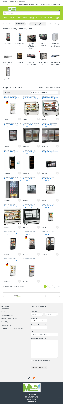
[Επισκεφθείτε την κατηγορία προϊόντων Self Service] (8, 38)
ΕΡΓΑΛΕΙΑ (43, 17)
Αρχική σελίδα (7, 24)
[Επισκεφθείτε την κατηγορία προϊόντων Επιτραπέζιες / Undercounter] (55, 40)
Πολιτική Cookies (6, 325)
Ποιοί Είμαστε (5, 308)
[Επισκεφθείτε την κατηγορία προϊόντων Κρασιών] (19, 57)
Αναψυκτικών (7, 123)
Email (32, 332)
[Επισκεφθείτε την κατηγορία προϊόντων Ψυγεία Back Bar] (43, 58)
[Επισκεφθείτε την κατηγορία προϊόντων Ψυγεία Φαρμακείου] (8, 74)
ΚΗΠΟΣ (37, 17)
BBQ (19, 17)
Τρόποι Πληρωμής (6, 321)
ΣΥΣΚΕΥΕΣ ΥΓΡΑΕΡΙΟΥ (31, 18)
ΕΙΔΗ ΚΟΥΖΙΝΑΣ (20, 24)
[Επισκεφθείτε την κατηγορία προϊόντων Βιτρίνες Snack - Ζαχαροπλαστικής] (31, 40)
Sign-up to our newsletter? (41, 360)
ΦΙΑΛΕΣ (50, 17)
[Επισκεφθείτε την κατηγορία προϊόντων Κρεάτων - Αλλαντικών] (31, 58)
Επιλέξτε (34, 318)
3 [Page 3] (51, 286)
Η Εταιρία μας (12, 1)
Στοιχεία (34, 311)
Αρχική (5, 1)
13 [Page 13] (58, 286)
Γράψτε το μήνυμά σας (39, 338)
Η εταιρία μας (56, 4)
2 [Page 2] (48, 286)
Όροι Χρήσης (4, 312)
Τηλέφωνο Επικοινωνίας (39, 325)
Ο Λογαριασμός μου (45, 4)
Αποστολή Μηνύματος (39, 367)
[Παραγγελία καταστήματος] (44, 92)
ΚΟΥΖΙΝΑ (12, 17)
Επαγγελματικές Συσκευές (38, 24)
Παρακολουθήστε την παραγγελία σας (27, 4)
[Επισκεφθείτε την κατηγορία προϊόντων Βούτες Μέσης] (43, 39)
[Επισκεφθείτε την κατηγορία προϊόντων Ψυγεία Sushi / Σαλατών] (55, 58)
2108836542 (31, 401)
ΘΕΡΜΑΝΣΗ (6, 17)
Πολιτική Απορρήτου (6, 315)
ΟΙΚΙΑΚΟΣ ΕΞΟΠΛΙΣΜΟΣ (56, 18)
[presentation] (59, 296)
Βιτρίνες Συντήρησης (9, 96)
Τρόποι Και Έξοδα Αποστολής (9, 318)
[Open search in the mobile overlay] (31, 13)
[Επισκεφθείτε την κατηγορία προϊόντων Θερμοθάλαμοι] (8, 58)
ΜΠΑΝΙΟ (25, 17)
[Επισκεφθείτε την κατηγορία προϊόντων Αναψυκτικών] (19, 39)
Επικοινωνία (22, 1)
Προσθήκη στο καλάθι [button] (19, 119)
